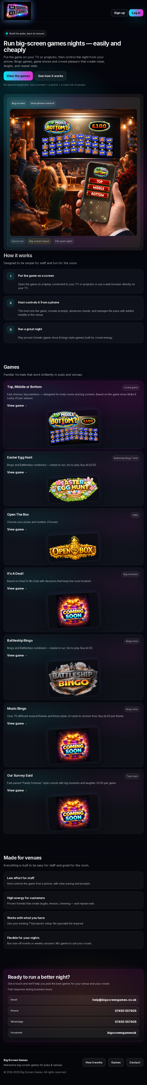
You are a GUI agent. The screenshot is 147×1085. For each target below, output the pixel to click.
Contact (134, 1062)
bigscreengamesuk (121, 1033)
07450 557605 (125, 1011)
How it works (94, 1062)
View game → (17, 405)
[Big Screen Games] (17, 11)
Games (116, 1062)
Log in (136, 13)
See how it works (50, 76)
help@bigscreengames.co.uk (114, 1000)
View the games (18, 76)
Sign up (119, 13)
